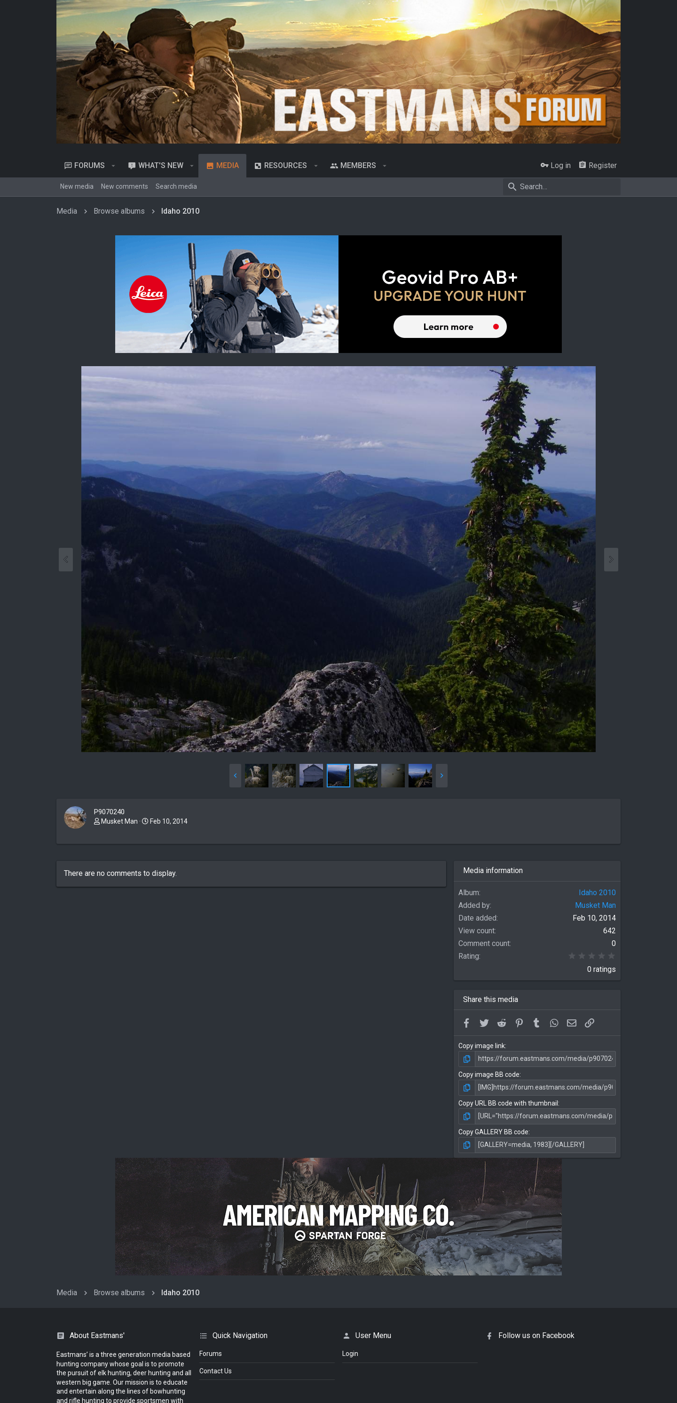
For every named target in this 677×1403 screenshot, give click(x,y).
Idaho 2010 (597, 892)
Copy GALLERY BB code (493, 1132)
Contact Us (215, 1371)
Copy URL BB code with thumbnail (508, 1103)
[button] (113, 165)
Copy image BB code (489, 1074)
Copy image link (481, 1046)
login (350, 1353)
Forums (210, 1353)
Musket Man (119, 821)
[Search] (562, 186)
